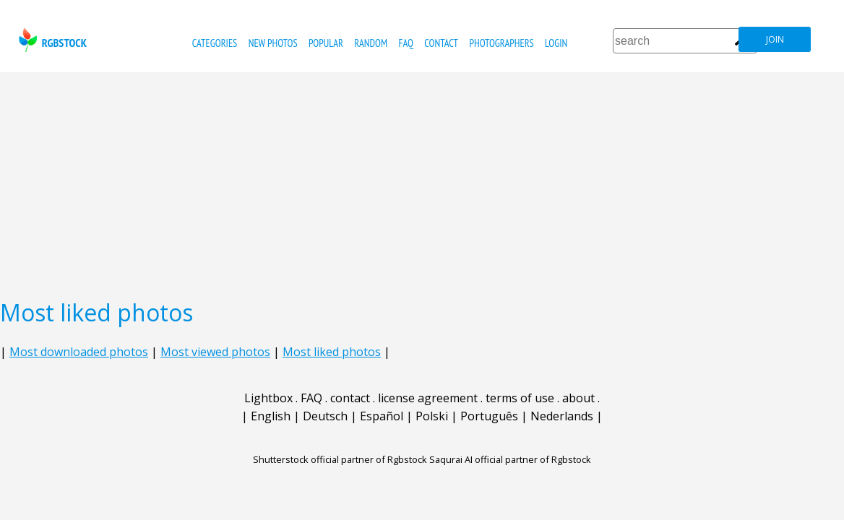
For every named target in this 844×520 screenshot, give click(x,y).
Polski (431, 416)
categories (214, 43)
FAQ (406, 43)
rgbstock (51, 40)
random (370, 43)
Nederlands (561, 416)
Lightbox (268, 398)
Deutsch (325, 416)
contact (441, 43)
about (578, 398)
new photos (273, 43)
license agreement (428, 398)
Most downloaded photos (78, 352)
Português (489, 416)
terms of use (520, 398)
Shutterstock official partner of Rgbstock (340, 459)
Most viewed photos (215, 352)
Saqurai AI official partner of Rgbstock (510, 459)
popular (326, 43)
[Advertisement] (422, 180)
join (775, 39)
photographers (501, 43)
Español (381, 416)
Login (556, 43)
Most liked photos (332, 352)
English (270, 416)
